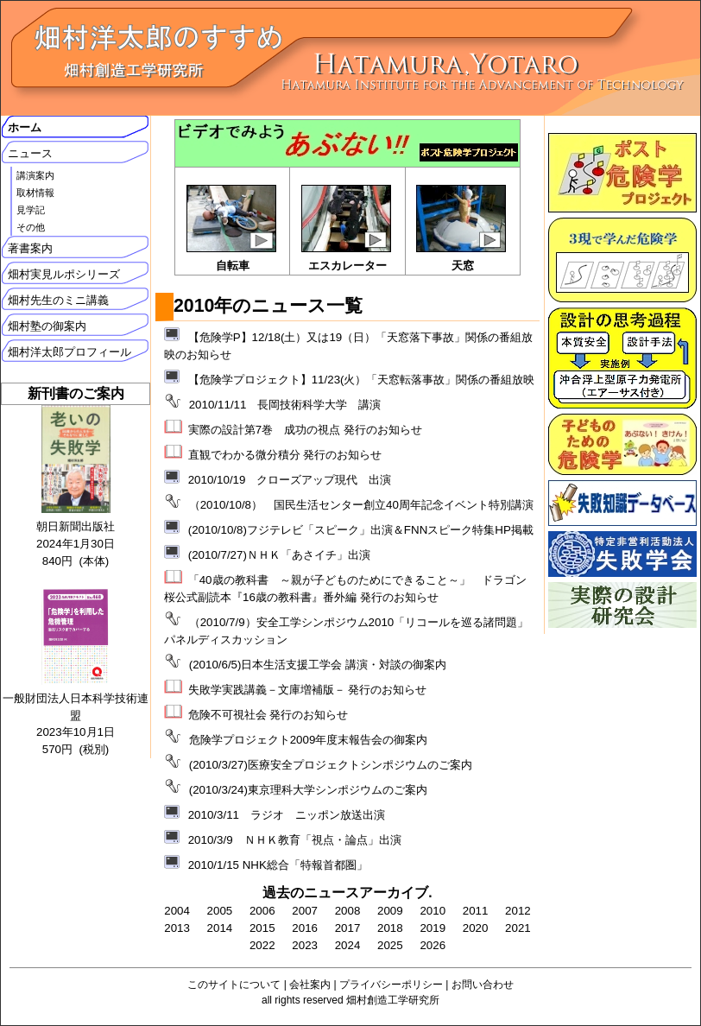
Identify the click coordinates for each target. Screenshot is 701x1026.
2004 (177, 910)
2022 (262, 945)
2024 (348, 945)
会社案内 (310, 984)
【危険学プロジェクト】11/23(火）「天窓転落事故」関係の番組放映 (361, 379)
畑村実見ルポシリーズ (64, 274)
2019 (432, 928)
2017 (348, 928)
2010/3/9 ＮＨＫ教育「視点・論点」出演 (294, 839)
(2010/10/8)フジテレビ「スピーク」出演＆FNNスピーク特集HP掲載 (361, 529)
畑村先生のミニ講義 (58, 300)
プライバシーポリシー (391, 984)
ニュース (30, 153)
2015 (262, 928)
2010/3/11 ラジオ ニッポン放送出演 (286, 814)
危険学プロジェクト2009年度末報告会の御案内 (308, 739)
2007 (305, 910)
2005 (220, 910)
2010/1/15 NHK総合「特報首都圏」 (278, 864)
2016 (305, 928)
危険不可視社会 (227, 714)
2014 (220, 928)
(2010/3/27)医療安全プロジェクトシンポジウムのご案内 (330, 764)
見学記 (30, 210)
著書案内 (30, 248)
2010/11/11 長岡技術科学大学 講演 (285, 404)
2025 (390, 945)
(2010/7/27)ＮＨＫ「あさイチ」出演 (279, 554)
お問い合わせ (483, 984)
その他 (30, 227)
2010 (432, 910)
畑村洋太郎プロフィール (69, 351)
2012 (518, 910)
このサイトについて (234, 984)
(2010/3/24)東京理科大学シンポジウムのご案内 (308, 789)
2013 (177, 928)
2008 (348, 910)
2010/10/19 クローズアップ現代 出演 (290, 479)
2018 (390, 928)
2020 (476, 928)
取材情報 (35, 192)
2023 (305, 945)
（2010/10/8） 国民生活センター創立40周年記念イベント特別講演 (361, 504)
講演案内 (35, 175)
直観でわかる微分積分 (244, 454)
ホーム (24, 127)
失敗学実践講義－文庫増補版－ (266, 689)
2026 (432, 945)
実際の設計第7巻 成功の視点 (264, 429)
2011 (476, 910)
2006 (262, 910)
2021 (518, 928)
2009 (390, 910)
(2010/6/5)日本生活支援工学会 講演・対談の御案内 (317, 664)
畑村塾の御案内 (47, 326)
